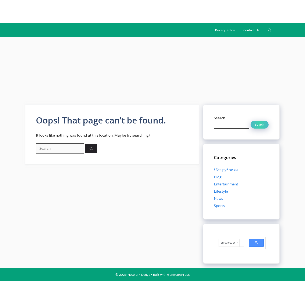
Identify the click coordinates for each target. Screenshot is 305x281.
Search (219, 117)
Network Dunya (55, 11)
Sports (219, 205)
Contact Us (251, 30)
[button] (269, 30)
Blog (218, 176)
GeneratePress (178, 274)
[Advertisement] (152, 68)
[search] (229, 242)
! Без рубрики (226, 169)
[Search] (91, 148)
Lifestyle (221, 191)
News (218, 198)
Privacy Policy (225, 30)
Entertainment (226, 184)
